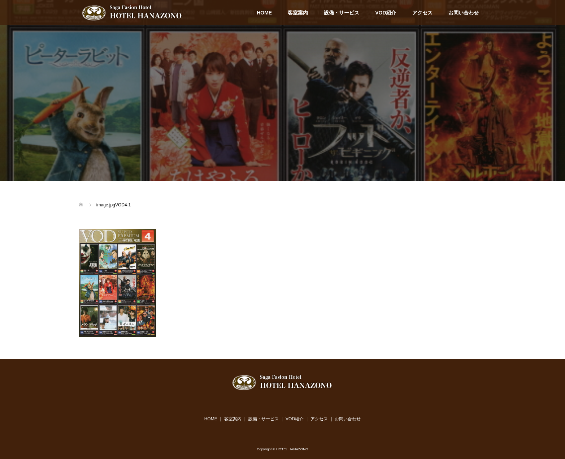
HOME (264, 13)
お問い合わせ (463, 13)
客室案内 (298, 13)
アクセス (422, 13)
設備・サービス (341, 13)
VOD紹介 (385, 13)
